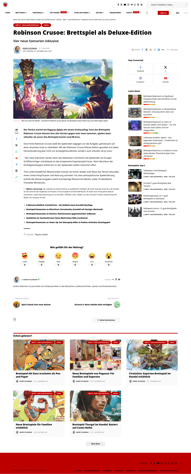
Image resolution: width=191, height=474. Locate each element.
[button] (147, 13)
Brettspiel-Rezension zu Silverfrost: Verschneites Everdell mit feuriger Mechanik (64, 209)
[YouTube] (125, 5)
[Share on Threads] (16, 171)
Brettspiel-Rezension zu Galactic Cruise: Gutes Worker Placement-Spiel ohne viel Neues (161, 153)
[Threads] (138, 5)
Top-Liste (172, 176)
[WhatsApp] (134, 5)
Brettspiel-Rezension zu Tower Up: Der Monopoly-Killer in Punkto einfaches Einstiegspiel (68, 222)
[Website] (113, 280)
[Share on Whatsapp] (16, 151)
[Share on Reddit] (16, 158)
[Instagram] (128, 5)
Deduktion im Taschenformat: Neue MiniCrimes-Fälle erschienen (57, 218)
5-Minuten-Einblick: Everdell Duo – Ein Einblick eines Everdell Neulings (59, 205)
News (46, 25)
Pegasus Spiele (55, 129)
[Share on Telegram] (16, 164)
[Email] (150, 50)
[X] (121, 5)
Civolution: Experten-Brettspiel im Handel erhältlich (150, 375)
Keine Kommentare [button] (106, 320)
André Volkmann (30, 48)
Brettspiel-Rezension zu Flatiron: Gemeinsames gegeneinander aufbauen (61, 213)
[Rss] (141, 5)
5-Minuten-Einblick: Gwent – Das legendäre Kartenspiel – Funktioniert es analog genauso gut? (161, 140)
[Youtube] (165, 79)
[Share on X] (146, 50)
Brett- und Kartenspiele (27, 25)
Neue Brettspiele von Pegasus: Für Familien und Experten (93, 375)
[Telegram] (131, 5)
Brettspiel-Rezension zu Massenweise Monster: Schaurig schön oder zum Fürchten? (160, 111)
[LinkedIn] (119, 280)
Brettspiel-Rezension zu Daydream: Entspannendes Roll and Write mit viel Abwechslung (160, 99)
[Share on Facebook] (142, 50)
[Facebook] (118, 5)
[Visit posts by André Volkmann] (17, 50)
